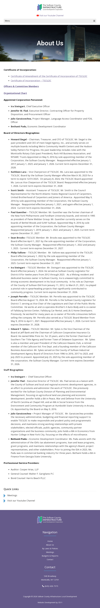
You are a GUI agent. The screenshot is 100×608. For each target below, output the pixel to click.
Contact (50, 559)
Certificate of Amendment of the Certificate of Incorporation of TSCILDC (49, 76)
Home (50, 541)
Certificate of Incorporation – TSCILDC (31, 80)
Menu (50, 21)
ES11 (60, 602)
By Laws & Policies (50, 548)
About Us (50, 545)
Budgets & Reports (50, 556)
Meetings (12, 495)
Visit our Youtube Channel (50, 15)
